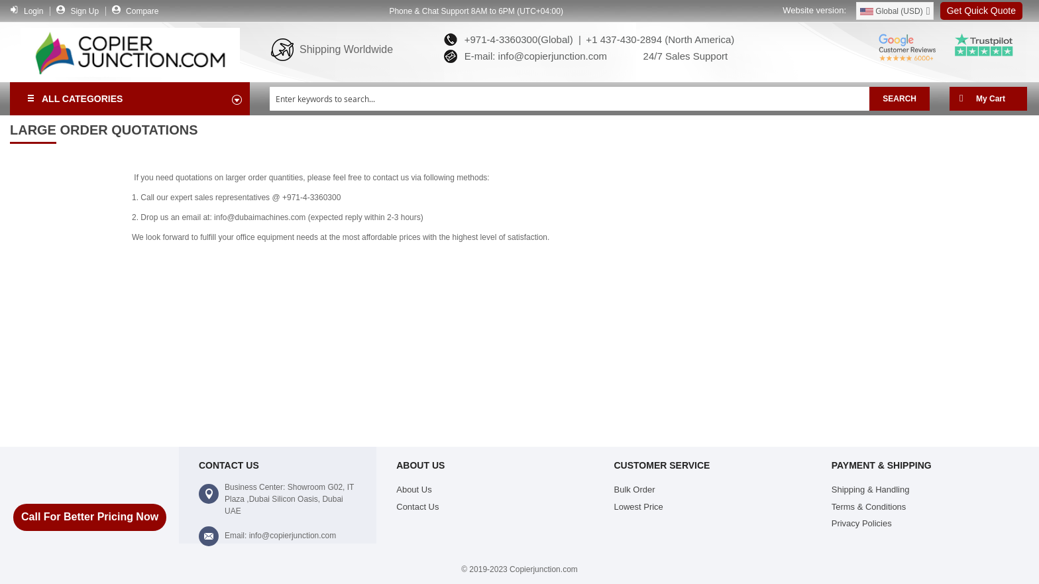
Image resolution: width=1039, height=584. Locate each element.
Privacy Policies (862, 523)
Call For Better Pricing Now (89, 516)
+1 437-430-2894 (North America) (658, 39)
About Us (413, 490)
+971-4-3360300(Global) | (519, 39)
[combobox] (569, 99)
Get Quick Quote (981, 10)
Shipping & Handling (871, 490)
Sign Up (84, 11)
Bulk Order (634, 490)
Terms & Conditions (869, 507)
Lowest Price (638, 507)
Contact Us (417, 507)
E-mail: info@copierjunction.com (533, 56)
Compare (142, 11)
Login (33, 11)
